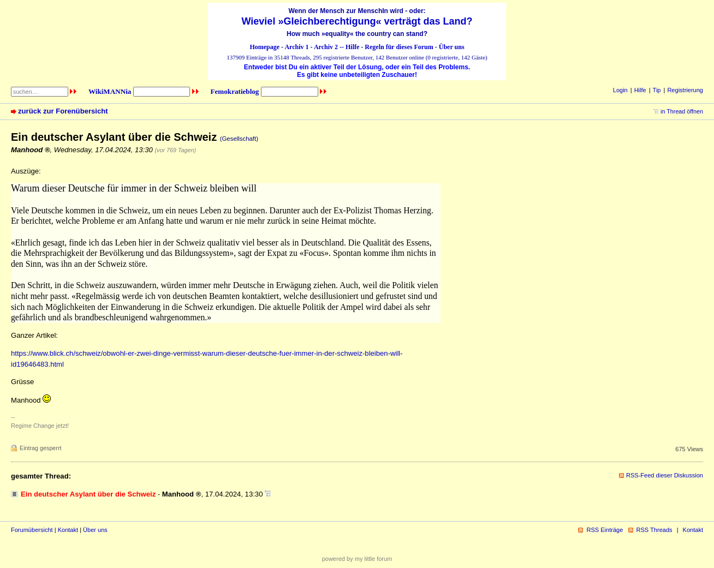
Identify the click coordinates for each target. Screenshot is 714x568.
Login (620, 90)
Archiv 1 (296, 47)
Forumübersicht (32, 530)
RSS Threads (654, 530)
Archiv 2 (326, 47)
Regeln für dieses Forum (399, 47)
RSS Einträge (604, 530)
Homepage (264, 47)
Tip (657, 90)
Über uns (452, 47)
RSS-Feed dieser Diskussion (664, 475)
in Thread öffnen (682, 111)
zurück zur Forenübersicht (63, 111)
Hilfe (352, 47)
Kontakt (68, 530)
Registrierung (685, 90)
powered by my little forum (357, 558)
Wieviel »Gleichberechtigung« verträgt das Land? (357, 21)
